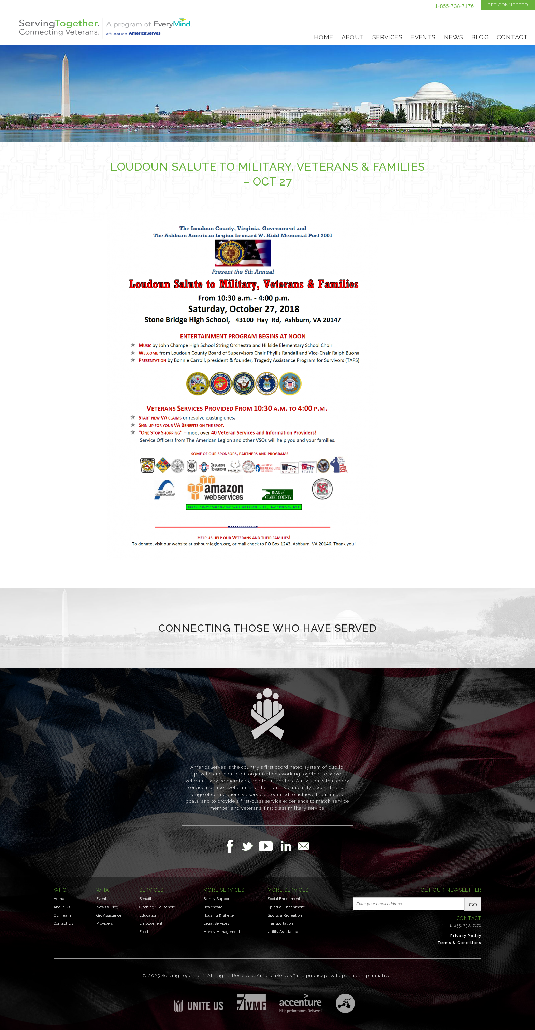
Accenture (300, 1003)
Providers (104, 923)
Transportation (280, 923)
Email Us (303, 846)
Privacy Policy (465, 936)
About (353, 37)
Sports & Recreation (285, 915)
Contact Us (63, 923)
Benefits (146, 899)
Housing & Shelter (219, 915)
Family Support (217, 899)
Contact (512, 37)
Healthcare (212, 907)
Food (143, 932)
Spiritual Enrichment (286, 907)
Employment (150, 923)
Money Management (221, 932)
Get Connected (508, 5)
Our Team (62, 915)
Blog (480, 37)
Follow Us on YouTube (269, 846)
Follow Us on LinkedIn (288, 846)
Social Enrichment (284, 899)
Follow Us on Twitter (249, 846)
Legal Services (216, 923)
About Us (62, 907)
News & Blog (107, 907)
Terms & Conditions (459, 942)
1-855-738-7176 (454, 6)
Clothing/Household (157, 907)
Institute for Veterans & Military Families (251, 1002)
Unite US (198, 1003)
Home (323, 37)
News (453, 37)
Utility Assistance (283, 932)
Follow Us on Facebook (231, 846)
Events (423, 37)
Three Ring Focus (345, 1003)
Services (387, 37)
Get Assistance (108, 915)
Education (148, 915)
